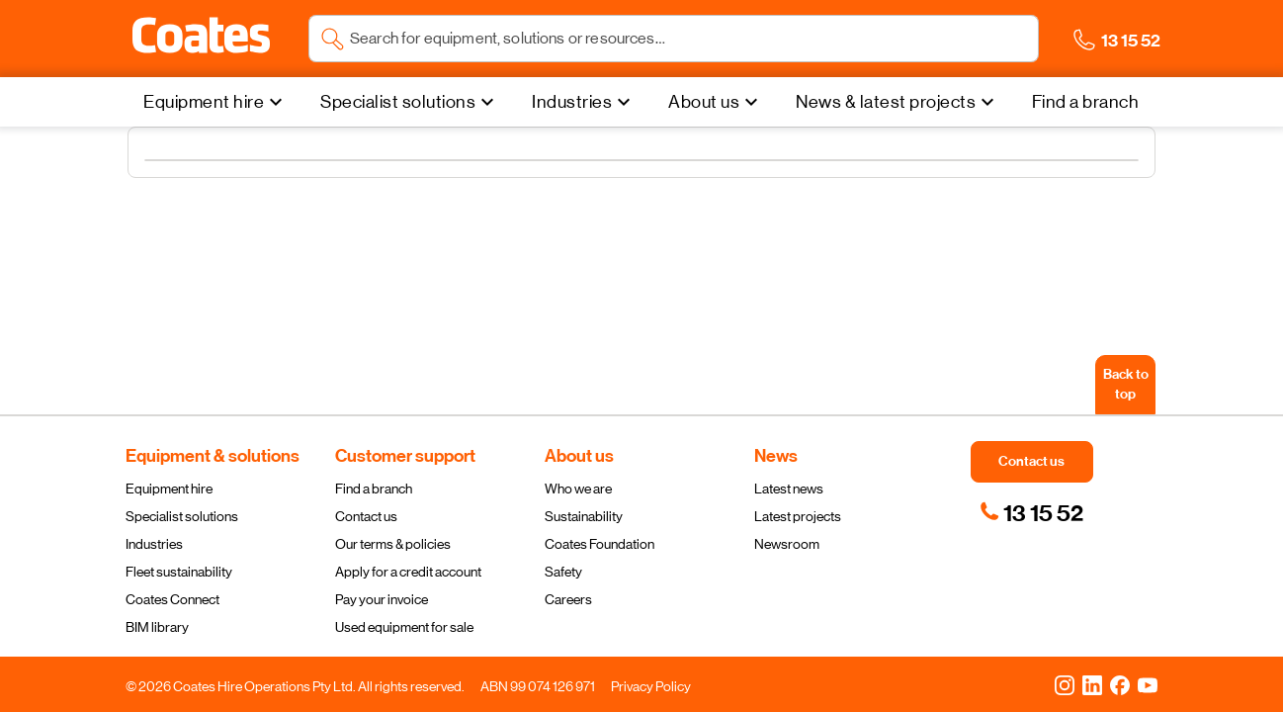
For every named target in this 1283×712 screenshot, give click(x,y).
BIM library (157, 627)
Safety (563, 571)
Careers (568, 599)
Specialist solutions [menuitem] (397, 102)
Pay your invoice (381, 599)
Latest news (788, 488)
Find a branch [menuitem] (1086, 102)
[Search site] (688, 38)
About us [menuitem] (703, 102)
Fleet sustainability (179, 571)
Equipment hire (169, 488)
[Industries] (584, 102)
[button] (201, 35)
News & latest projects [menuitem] (886, 102)
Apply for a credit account (408, 571)
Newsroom (786, 544)
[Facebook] (1120, 684)
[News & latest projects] (897, 102)
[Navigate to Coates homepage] (201, 39)
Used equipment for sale (404, 627)
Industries (154, 544)
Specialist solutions (182, 516)
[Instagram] (1064, 684)
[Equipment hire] (215, 102)
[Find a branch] (1086, 102)
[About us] (715, 102)
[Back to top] (1125, 384)
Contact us (366, 516)
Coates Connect (172, 599)
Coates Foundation (599, 544)
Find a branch (373, 488)
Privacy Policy (651, 686)
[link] (1031, 513)
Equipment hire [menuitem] (203, 102)
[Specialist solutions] (409, 102)
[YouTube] (1147, 684)
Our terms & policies (393, 544)
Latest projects (797, 516)
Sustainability (584, 516)
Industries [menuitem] (572, 102)
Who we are (578, 488)
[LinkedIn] (1092, 684)
